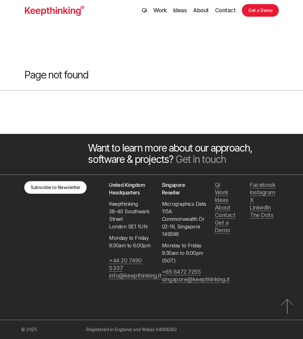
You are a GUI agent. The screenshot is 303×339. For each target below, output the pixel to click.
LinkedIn (260, 207)
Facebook (262, 184)
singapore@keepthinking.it (185, 279)
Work (160, 10)
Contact (225, 10)
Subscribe (55, 187)
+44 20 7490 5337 (125, 264)
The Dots (261, 215)
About (201, 10)
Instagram (262, 192)
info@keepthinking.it (132, 275)
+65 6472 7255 (181, 271)
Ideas (180, 10)
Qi (144, 10)
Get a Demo (260, 10)
